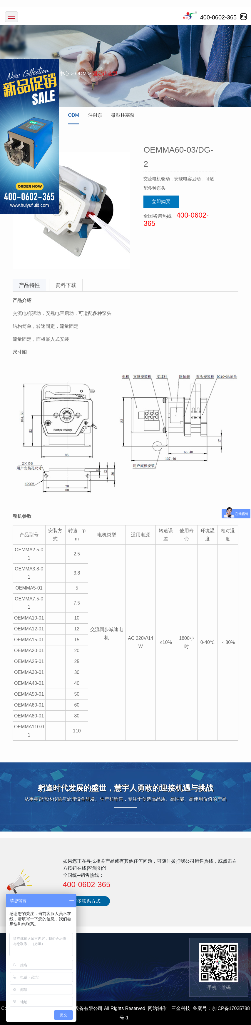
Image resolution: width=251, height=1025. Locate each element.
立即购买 (161, 201)
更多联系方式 (86, 901)
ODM (73, 115)
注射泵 (95, 115)
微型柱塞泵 (123, 115)
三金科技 (180, 1008)
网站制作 (157, 1008)
